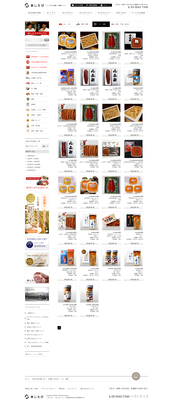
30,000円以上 (31, 170)
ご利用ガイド (31, 313)
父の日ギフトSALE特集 (38, 67)
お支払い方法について (34, 327)
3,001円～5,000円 (33, 159)
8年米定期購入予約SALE (39, 62)
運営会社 (62, 388)
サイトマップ (72, 388)
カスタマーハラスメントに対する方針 (37, 318)
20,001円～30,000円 (33, 167)
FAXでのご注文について (35, 335)
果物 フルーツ (35, 120)
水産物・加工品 (36, 78)
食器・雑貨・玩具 (37, 131)
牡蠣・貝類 (84, 24)
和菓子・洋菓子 (36, 115)
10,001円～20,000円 (33, 164)
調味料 (33, 104)
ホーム (27, 379)
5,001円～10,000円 (33, 161)
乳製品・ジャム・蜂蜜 (38, 110)
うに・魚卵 (102, 24)
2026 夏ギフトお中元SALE (40, 57)
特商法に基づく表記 (31, 388)
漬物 (32, 99)
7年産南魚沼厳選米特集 (38, 73)
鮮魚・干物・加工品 (122, 24)
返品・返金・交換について (35, 331)
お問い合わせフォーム (34, 338)
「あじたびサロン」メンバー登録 (37, 342)
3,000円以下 (31, 156)
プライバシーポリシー (48, 388)
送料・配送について (33, 323)
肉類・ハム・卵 (36, 83)
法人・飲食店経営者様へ (35, 346)
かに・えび (67, 24)
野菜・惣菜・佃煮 (37, 94)
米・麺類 (34, 88)
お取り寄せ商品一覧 (38, 379)
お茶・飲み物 (35, 125)
